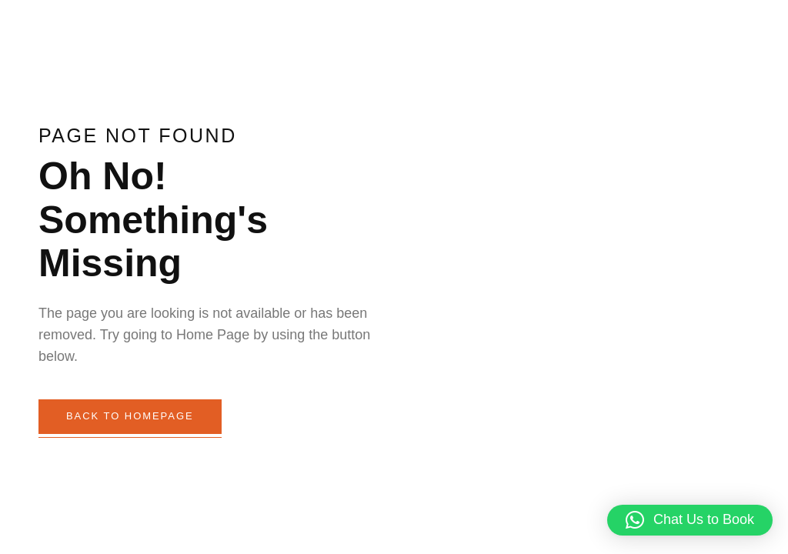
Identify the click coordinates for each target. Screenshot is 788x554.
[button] (690, 520)
